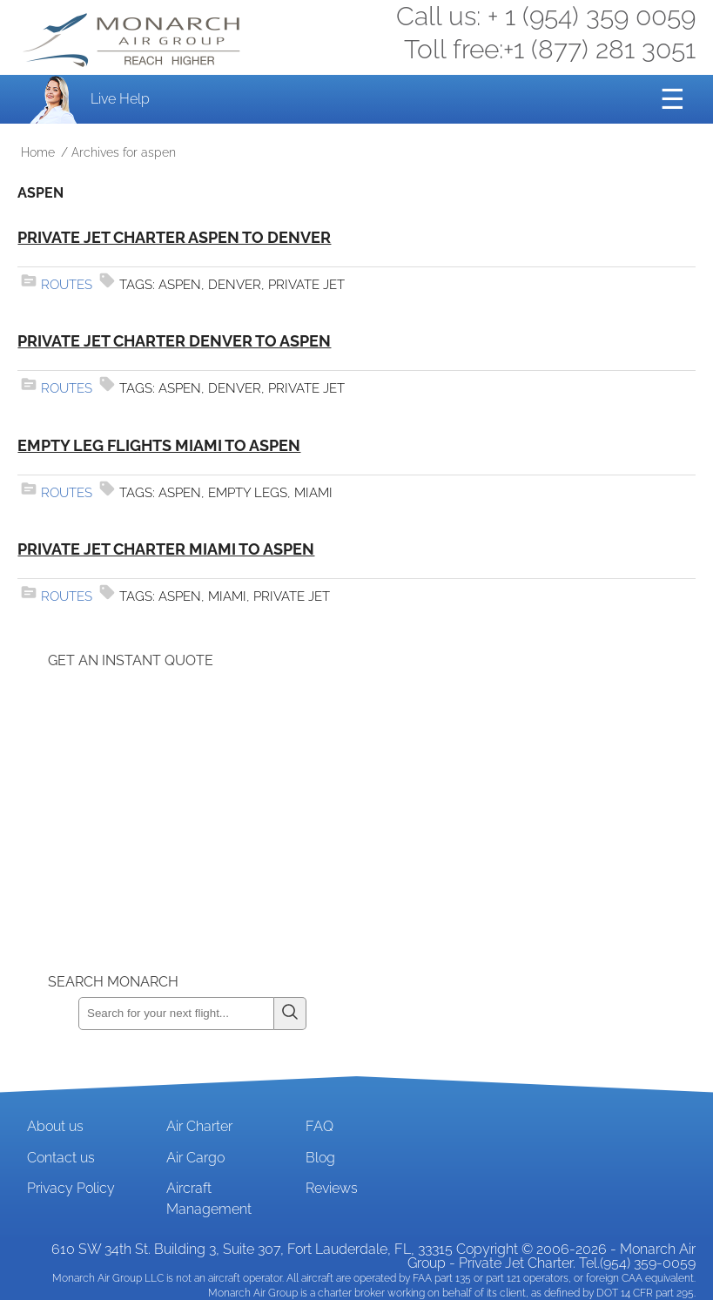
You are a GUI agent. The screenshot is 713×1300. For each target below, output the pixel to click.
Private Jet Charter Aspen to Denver (174, 237)
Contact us (61, 1157)
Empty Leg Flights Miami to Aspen (158, 445)
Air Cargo (195, 1157)
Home (38, 152)
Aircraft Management (209, 1198)
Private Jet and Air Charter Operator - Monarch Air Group (133, 40)
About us (55, 1126)
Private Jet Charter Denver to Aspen (174, 341)
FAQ (319, 1126)
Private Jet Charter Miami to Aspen (165, 549)
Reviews (332, 1188)
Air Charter (199, 1126)
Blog (320, 1157)
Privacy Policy (71, 1188)
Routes (66, 285)
